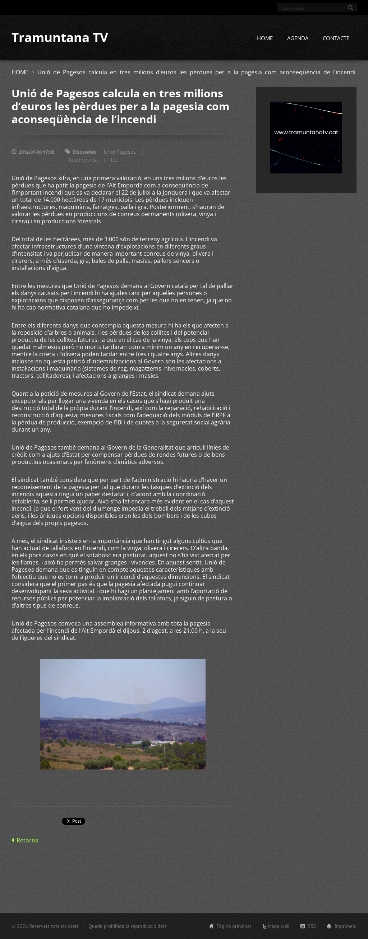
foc (114, 160)
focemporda (83, 160)
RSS (312, 926)
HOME (265, 38)
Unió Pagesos (120, 152)
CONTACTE (336, 38)
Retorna (27, 840)
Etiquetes (84, 152)
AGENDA (297, 38)
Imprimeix (345, 926)
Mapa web (279, 926)
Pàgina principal (233, 926)
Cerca (350, 7)
